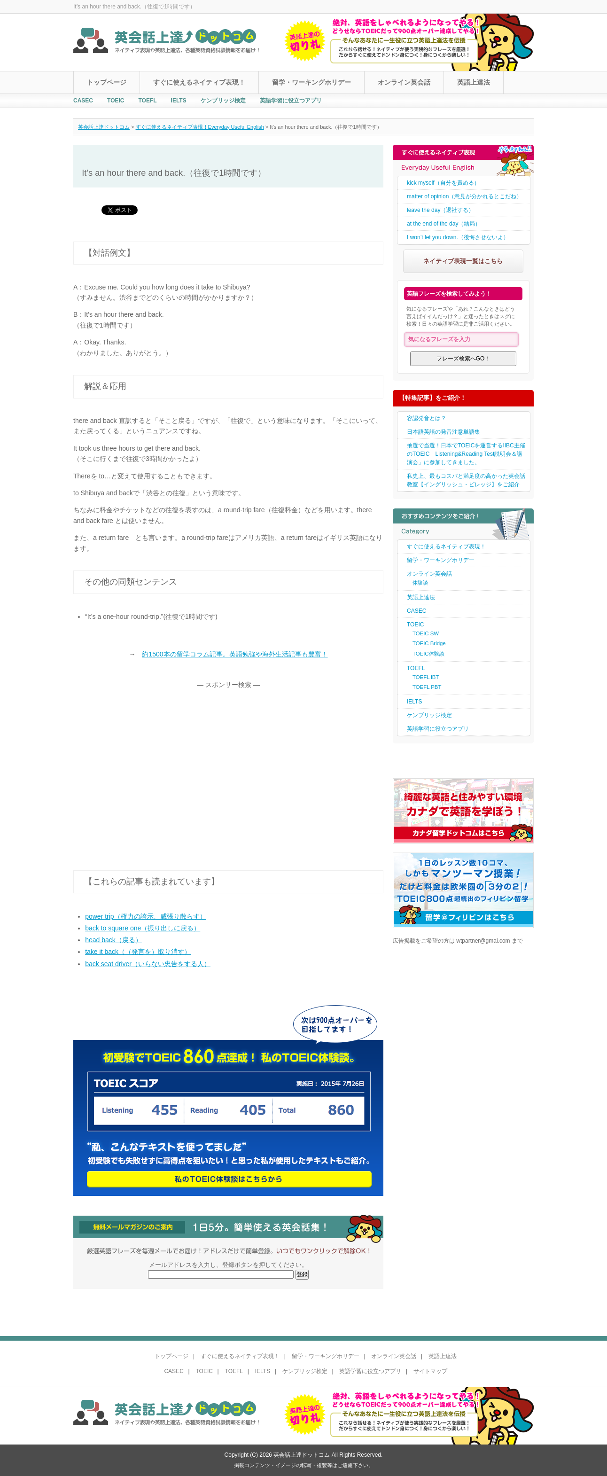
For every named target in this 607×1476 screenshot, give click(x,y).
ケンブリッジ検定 (223, 100)
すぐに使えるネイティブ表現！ (199, 82)
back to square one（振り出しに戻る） (142, 928)
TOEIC (115, 100)
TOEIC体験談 (428, 653)
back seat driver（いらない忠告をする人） (147, 964)
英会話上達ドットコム (104, 127)
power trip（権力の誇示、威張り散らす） (145, 916)
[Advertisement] (152, 765)
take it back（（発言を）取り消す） (138, 951)
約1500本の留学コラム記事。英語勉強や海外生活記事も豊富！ (234, 654)
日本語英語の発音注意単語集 (443, 432)
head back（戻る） (113, 940)
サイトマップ (430, 1371)
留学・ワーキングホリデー (311, 82)
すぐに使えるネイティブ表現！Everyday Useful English (200, 127)
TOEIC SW (425, 633)
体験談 (420, 583)
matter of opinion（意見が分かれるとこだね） (464, 196)
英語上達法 (473, 82)
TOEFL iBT (425, 677)
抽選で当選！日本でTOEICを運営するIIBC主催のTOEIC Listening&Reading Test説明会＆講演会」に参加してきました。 (466, 454)
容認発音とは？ (426, 418)
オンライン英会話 (404, 82)
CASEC (83, 100)
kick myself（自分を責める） (443, 183)
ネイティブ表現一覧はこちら (463, 261)
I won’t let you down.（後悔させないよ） (458, 237)
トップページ (106, 82)
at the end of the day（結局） (444, 223)
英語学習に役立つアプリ (291, 100)
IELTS (179, 100)
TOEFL (147, 100)
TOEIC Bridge (429, 643)
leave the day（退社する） (440, 210)
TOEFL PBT (426, 687)
